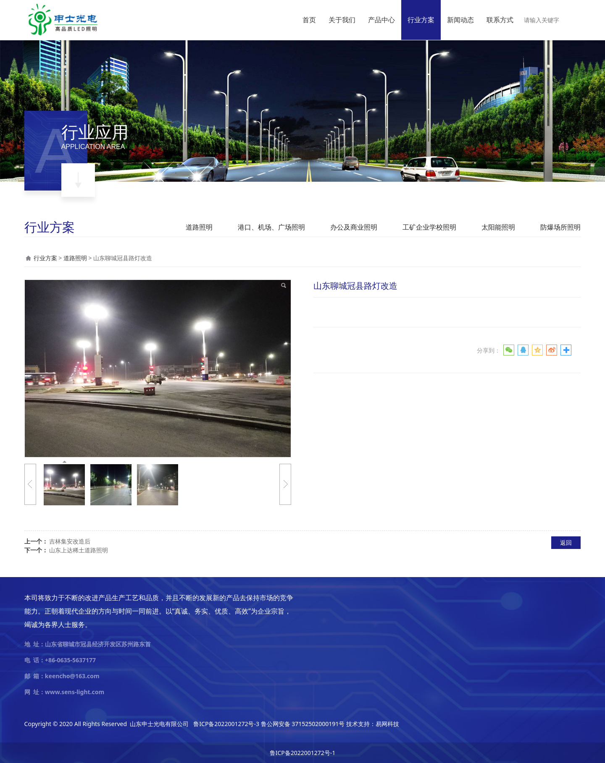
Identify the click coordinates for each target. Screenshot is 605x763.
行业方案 (421, 19)
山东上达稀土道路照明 (78, 550)
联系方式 (500, 19)
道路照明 (199, 227)
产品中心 (381, 19)
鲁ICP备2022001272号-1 (303, 753)
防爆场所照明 (560, 227)
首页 (309, 19)
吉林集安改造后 (69, 541)
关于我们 (342, 19)
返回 (566, 542)
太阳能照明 (498, 227)
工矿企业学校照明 (429, 227)
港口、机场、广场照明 (271, 227)
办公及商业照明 (353, 227)
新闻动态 (460, 19)
